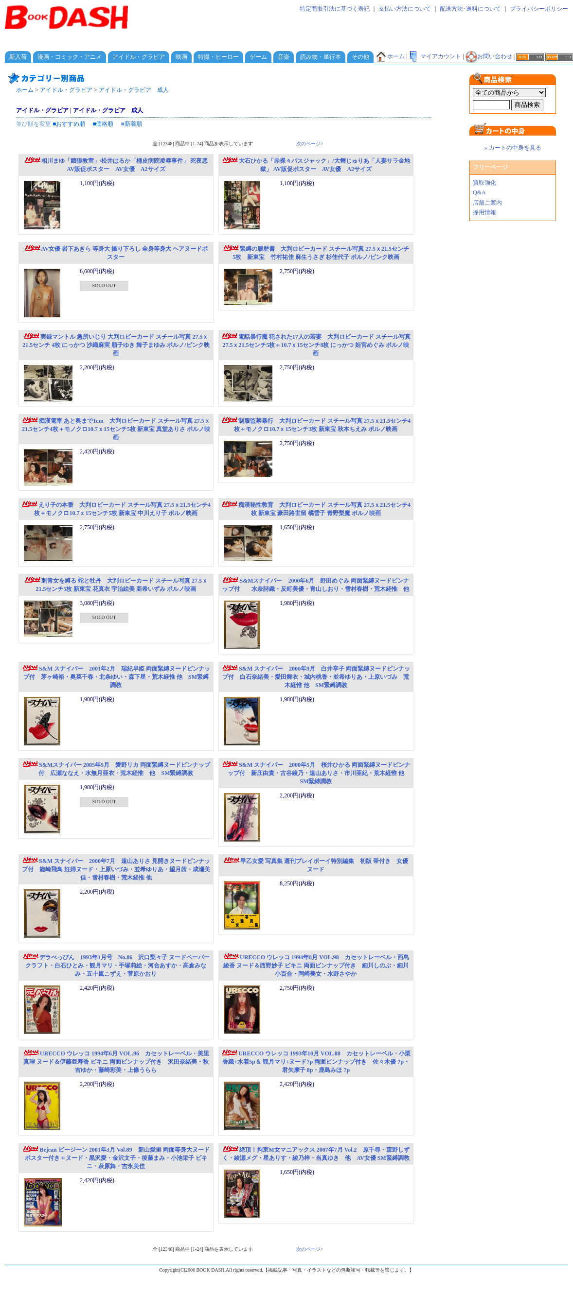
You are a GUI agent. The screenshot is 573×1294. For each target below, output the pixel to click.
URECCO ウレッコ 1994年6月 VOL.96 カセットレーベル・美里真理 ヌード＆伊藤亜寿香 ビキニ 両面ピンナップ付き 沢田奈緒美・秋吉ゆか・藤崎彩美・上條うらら (116, 1061)
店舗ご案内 (487, 202)
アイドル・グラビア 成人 (134, 89)
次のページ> (309, 143)
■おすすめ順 (69, 124)
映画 (181, 56)
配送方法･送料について (470, 8)
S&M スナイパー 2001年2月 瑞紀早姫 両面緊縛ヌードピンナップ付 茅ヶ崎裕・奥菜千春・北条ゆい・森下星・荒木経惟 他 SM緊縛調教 (116, 677)
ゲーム (258, 56)
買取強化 (484, 182)
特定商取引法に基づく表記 (335, 8)
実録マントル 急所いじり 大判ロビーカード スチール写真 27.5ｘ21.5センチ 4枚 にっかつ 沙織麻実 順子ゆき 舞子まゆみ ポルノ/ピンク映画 (115, 345)
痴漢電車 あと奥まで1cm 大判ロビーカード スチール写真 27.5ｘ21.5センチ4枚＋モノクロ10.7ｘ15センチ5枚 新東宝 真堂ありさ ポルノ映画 (116, 429)
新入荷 (18, 56)
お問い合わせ (489, 56)
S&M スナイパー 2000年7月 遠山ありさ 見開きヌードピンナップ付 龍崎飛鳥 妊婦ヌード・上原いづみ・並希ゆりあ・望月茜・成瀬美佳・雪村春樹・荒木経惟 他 (116, 869)
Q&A (479, 192)
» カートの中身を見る (512, 147)
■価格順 (102, 124)
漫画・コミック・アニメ (69, 56)
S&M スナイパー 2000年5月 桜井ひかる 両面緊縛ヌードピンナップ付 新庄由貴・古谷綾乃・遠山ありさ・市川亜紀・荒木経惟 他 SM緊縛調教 (316, 773)
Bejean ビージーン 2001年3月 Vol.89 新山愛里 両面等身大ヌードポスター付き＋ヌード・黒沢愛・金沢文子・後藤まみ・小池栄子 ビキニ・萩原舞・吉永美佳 (115, 1158)
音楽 (283, 56)
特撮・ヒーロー (218, 56)
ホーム (390, 56)
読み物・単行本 (320, 56)
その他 (360, 56)
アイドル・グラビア (138, 56)
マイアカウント (435, 56)
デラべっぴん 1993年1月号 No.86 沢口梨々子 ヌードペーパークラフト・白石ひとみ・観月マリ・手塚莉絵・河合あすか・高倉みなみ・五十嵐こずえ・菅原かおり (116, 965)
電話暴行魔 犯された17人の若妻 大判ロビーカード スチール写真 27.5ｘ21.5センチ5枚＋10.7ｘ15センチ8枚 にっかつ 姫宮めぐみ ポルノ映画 (316, 345)
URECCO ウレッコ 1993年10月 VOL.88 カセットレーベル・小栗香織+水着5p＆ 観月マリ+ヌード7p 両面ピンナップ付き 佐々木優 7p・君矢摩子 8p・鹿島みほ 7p (316, 1061)
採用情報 (484, 212)
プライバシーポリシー (539, 8)
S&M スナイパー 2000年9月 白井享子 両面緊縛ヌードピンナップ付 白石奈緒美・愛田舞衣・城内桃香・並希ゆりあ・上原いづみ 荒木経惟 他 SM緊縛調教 (316, 677)
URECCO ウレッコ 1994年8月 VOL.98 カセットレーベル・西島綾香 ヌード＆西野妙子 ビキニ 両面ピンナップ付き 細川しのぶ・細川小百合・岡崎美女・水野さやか (316, 965)
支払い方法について (404, 8)
